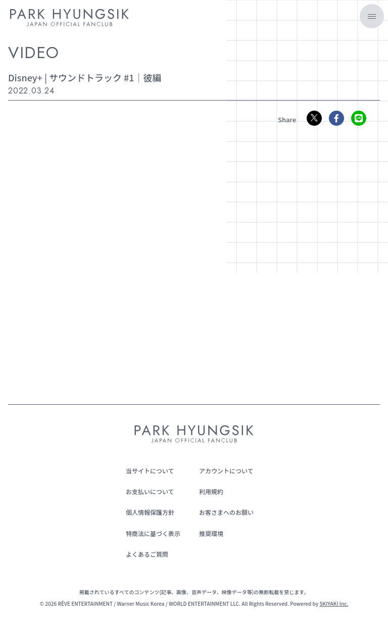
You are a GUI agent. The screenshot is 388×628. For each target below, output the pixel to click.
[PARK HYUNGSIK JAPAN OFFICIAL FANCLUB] (69, 19)
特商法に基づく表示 (153, 533)
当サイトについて (150, 470)
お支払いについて (150, 491)
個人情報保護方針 (150, 512)
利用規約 (211, 491)
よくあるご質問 (147, 554)
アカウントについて (226, 470)
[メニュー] (372, 16)
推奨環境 (211, 533)
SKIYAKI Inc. (333, 603)
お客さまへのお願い (226, 512)
